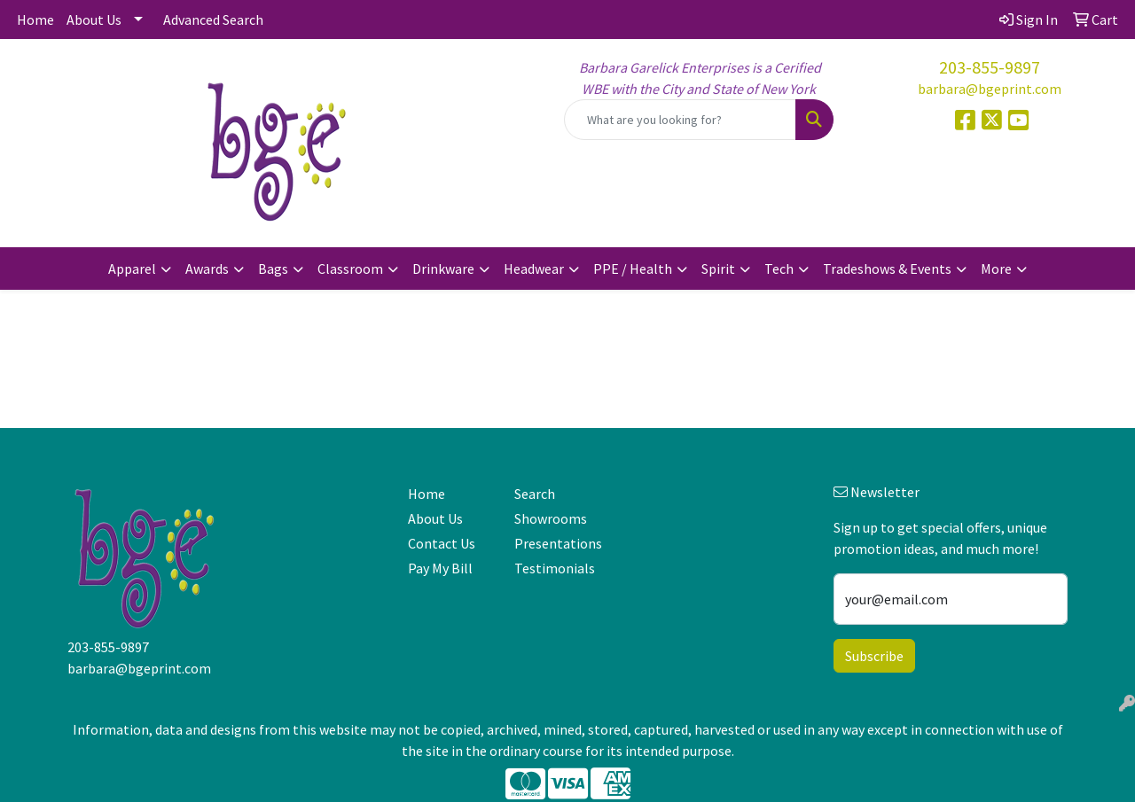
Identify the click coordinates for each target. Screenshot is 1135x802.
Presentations (556, 543)
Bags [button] (273, 268)
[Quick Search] (680, 119)
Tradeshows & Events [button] (887, 268)
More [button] (996, 268)
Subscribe (874, 656)
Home (35, 19)
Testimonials (554, 568)
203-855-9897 (989, 67)
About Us (94, 19)
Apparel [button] (132, 268)
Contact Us (441, 543)
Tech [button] (779, 268)
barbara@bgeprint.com (989, 88)
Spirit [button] (718, 268)
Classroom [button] (350, 268)
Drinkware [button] (443, 268)
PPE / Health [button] (632, 268)
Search (534, 493)
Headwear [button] (534, 268)
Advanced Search (213, 19)
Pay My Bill (440, 568)
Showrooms (550, 518)
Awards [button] (207, 268)
